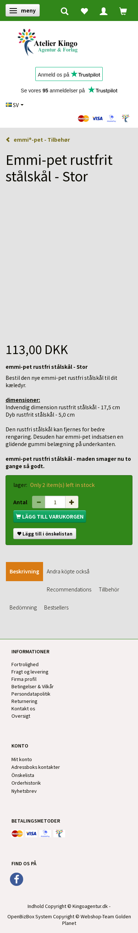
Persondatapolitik (30, 693)
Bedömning (23, 607)
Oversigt (20, 715)
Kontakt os (23, 708)
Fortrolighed (25, 664)
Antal (20, 502)
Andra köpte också (68, 571)
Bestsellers (56, 607)
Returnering (24, 700)
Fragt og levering (29, 671)
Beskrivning (24, 571)
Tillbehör (109, 589)
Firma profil (23, 678)
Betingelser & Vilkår (32, 686)
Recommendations (69, 589)
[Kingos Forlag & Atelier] (50, 41)
